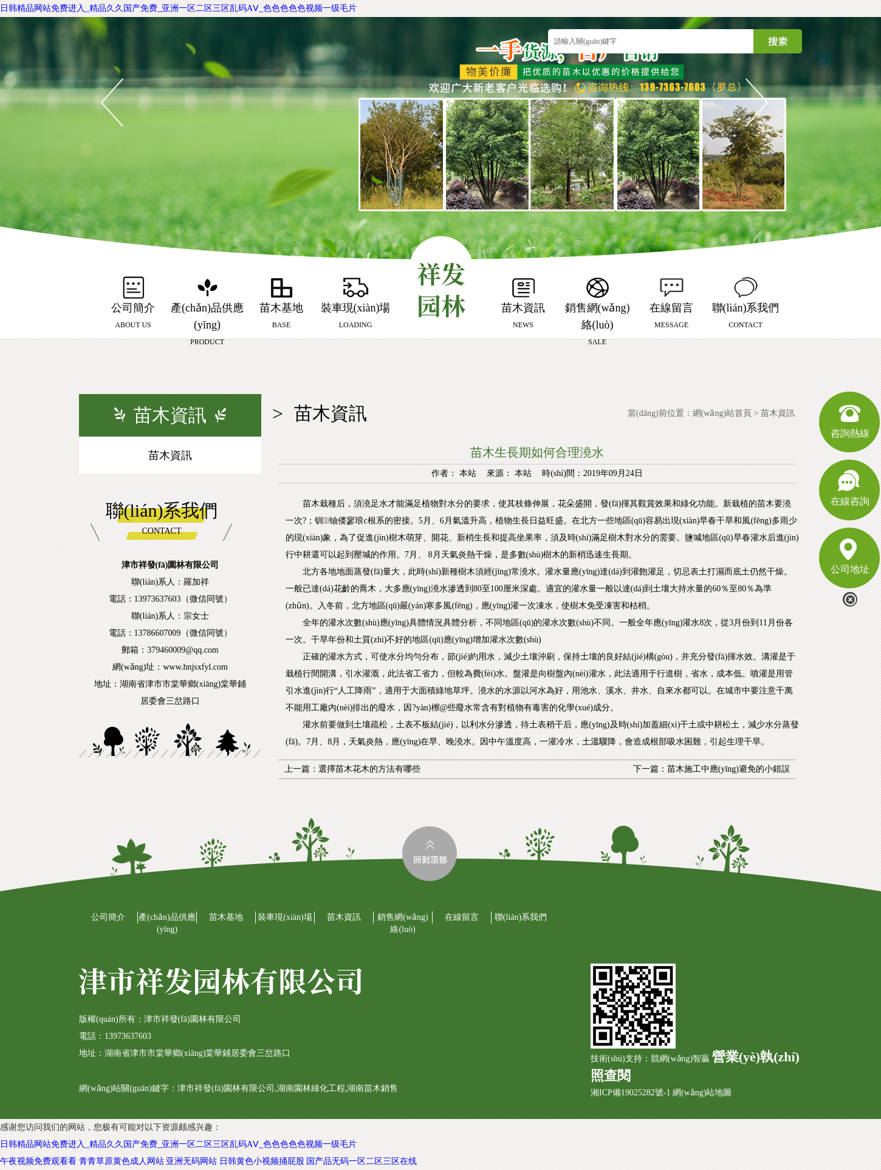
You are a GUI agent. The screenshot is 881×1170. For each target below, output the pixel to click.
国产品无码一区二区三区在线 (361, 1161)
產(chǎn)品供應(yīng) (167, 923)
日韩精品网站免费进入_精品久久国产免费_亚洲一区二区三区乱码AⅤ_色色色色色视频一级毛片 (178, 8)
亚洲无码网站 (191, 1161)
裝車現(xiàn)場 (285, 917)
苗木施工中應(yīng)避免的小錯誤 (728, 769)
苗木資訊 (170, 455)
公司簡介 (108, 917)
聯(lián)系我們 (521, 917)
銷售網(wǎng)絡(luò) (402, 923)
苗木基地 (226, 917)
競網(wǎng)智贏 (680, 1058)
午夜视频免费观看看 (38, 1161)
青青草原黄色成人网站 (121, 1161)
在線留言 (462, 917)
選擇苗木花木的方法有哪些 (369, 769)
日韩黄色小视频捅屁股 (261, 1161)
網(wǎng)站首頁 (722, 413)
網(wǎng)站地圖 (702, 1092)
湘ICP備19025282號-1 (630, 1092)
